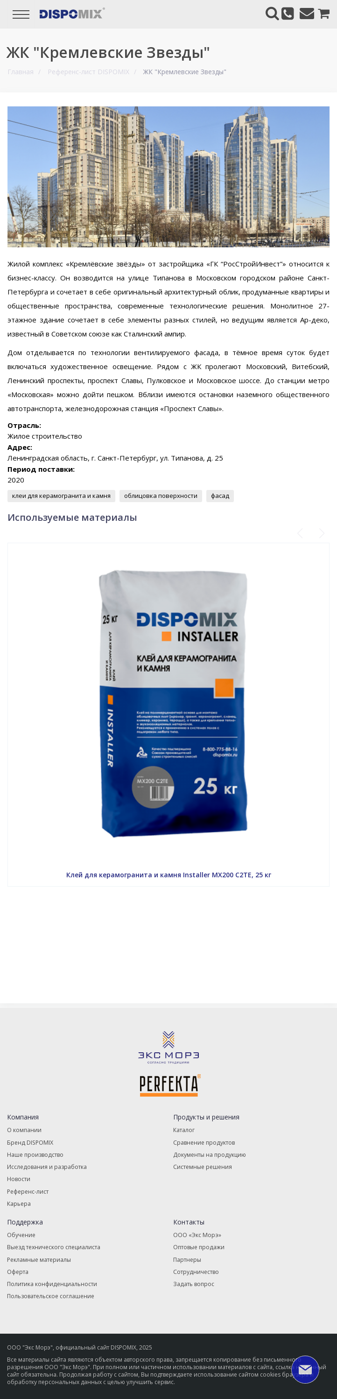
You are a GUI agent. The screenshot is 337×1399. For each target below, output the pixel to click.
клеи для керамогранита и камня (61, 495)
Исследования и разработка (46, 1166)
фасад (220, 495)
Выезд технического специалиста (53, 1246)
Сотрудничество (195, 1270)
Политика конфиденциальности (52, 1283)
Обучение (21, 1234)
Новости (18, 1178)
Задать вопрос (193, 1283)
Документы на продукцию (209, 1154)
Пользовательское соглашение (50, 1295)
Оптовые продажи (198, 1246)
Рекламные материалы (39, 1258)
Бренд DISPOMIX (29, 1142)
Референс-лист (28, 1191)
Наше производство (35, 1154)
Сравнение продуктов (203, 1142)
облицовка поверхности (160, 495)
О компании (24, 1130)
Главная (20, 71)
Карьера (19, 1203)
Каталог (184, 1130)
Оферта (17, 1270)
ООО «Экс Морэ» (196, 1234)
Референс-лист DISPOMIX (88, 71)
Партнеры (187, 1258)
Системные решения (202, 1166)
